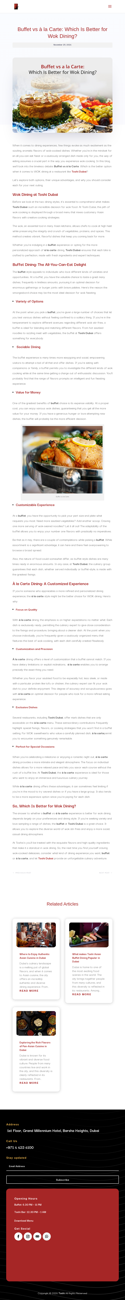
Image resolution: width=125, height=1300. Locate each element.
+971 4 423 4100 (20, 1147)
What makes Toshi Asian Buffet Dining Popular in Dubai (86, 957)
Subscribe (62, 1179)
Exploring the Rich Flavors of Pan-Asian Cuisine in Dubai (35, 1046)
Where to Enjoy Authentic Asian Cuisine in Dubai (34, 956)
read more (29, 990)
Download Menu (23, 1220)
